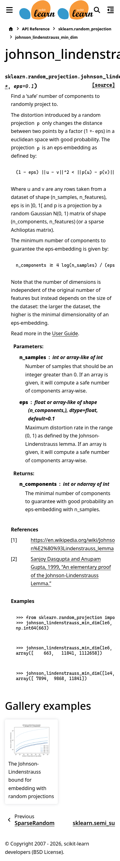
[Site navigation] (9, 10)
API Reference (35, 29)
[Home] (10, 29)
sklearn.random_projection (84, 29)
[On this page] (110, 10)
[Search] (97, 10)
